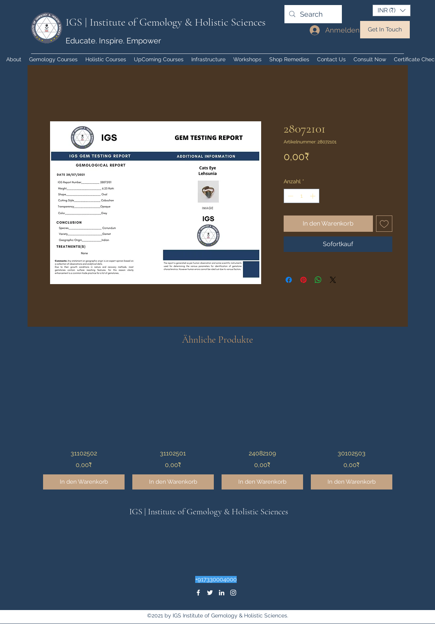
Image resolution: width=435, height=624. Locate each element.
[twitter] (210, 592)
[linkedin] (221, 592)
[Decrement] (290, 196)
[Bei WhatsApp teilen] (318, 279)
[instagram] (233, 592)
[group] (218, 425)
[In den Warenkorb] (84, 482)
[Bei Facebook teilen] (288, 279)
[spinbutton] (301, 196)
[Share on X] (333, 279)
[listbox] (392, 10)
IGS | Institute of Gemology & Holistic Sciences (165, 22)
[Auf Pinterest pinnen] (303, 279)
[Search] (313, 14)
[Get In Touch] (385, 29)
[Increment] (313, 196)
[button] (392, 10)
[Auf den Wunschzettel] (384, 223)
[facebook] (198, 592)
